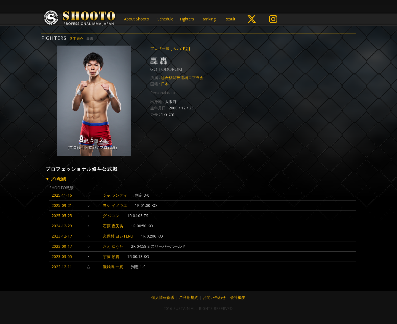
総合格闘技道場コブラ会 (182, 77)
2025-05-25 (62, 215)
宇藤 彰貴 (111, 256)
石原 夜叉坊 (113, 225)
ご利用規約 (188, 297)
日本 (165, 83)
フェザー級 (170, 48)
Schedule (165, 19)
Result (229, 19)
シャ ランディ (115, 195)
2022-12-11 (62, 266)
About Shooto (136, 19)
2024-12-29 (62, 225)
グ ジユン (111, 215)
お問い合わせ (214, 297)
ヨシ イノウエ (115, 205)
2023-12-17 (62, 236)
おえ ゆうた (113, 246)
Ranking (209, 19)
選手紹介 (76, 38)
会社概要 (238, 297)
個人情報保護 (163, 297)
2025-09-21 (62, 205)
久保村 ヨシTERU (118, 236)
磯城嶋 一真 (113, 266)
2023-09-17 (62, 246)
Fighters (187, 19)
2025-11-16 (62, 195)
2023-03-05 (62, 256)
